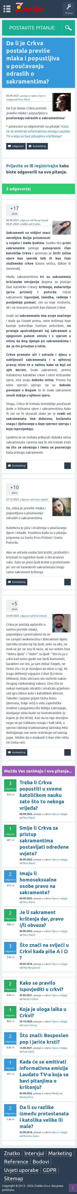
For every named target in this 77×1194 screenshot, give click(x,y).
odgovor (25, 220)
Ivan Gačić (28, 1051)
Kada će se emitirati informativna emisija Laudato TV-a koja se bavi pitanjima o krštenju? (38, 131)
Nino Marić (24, 99)
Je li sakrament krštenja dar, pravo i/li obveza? (42, 918)
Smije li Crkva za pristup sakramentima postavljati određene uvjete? (44, 840)
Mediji (55, 1093)
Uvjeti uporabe (21, 1170)
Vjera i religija (59, 814)
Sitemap (13, 1178)
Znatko (36, 224)
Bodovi (41, 1162)
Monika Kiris (26, 1097)
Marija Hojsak (41, 220)
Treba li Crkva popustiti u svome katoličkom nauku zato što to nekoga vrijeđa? (42, 795)
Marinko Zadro (31, 1136)
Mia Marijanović (31, 967)
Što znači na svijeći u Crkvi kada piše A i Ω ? (44, 951)
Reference (16, 1162)
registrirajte (46, 165)
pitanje (24, 95)
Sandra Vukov (30, 999)
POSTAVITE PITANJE (32, 28)
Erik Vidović (40, 615)
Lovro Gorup (30, 1025)
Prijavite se (17, 165)
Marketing (60, 1153)
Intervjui (34, 1153)
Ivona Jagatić (41, 499)
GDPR (49, 1170)
